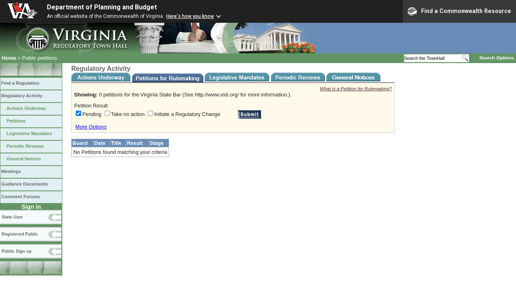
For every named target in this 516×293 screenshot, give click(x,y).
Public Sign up (16, 251)
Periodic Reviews (25, 146)
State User (12, 216)
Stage (156, 143)
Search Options (496, 57)
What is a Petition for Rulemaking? (356, 88)
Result (135, 143)
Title (116, 143)
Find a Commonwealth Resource (459, 11)
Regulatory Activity (21, 95)
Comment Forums (20, 196)
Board (80, 143)
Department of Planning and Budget (102, 7)
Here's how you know (190, 16)
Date (99, 143)
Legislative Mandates (29, 133)
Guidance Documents (24, 183)
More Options (91, 127)
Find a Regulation (20, 83)
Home (9, 58)
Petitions (16, 120)
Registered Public (20, 234)
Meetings (11, 171)
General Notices (24, 158)
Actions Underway (26, 108)
